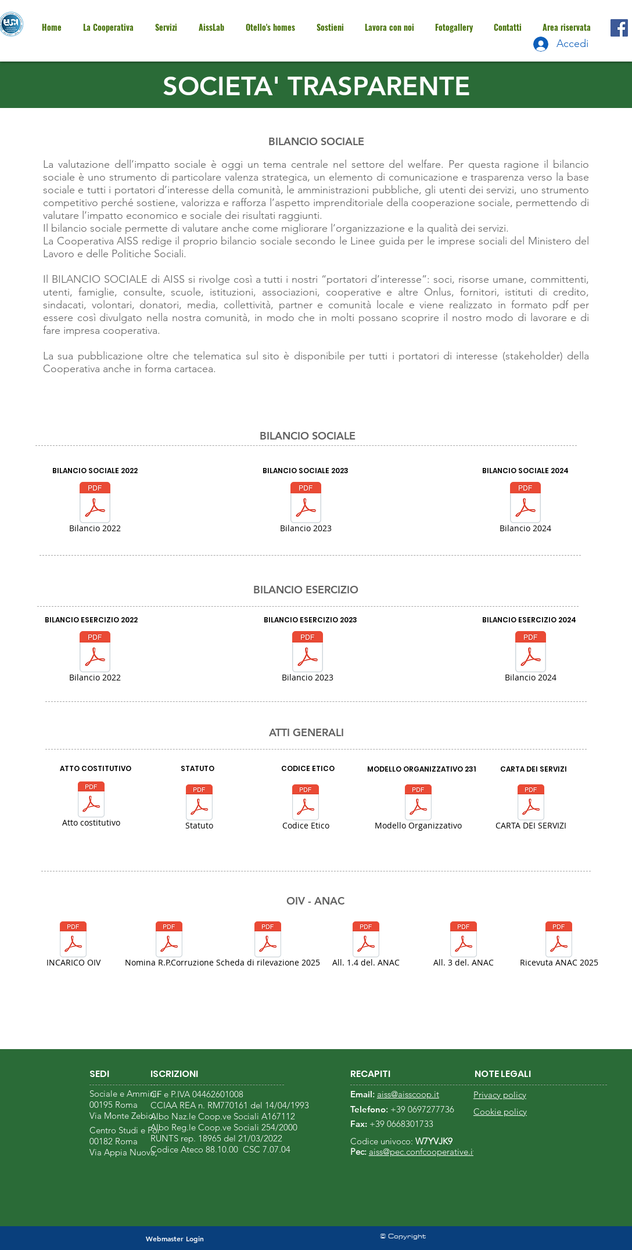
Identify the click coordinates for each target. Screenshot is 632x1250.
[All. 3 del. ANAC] (463, 946)
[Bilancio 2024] (525, 509)
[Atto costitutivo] (91, 806)
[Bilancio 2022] (94, 509)
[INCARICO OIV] (73, 946)
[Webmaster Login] (174, 1238)
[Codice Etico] (305, 809)
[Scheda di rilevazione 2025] (268, 946)
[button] (566, 27)
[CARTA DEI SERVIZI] (530, 809)
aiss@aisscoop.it (408, 1094)
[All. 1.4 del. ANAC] (366, 946)
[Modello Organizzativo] (418, 809)
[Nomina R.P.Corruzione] (169, 946)
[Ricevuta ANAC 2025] (559, 946)
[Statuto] (199, 809)
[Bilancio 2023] (305, 509)
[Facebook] (619, 28)
